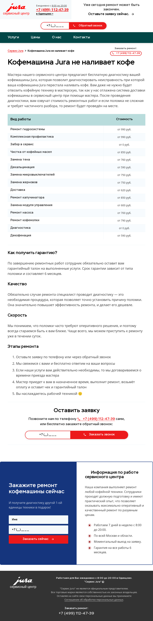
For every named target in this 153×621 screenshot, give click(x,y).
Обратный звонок (87, 25)
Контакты (81, 37)
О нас (56, 37)
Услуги (13, 37)
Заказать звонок (99, 434)
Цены (35, 37)
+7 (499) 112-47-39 (52, 9)
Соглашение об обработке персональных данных (93, 599)
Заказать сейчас (38, 539)
